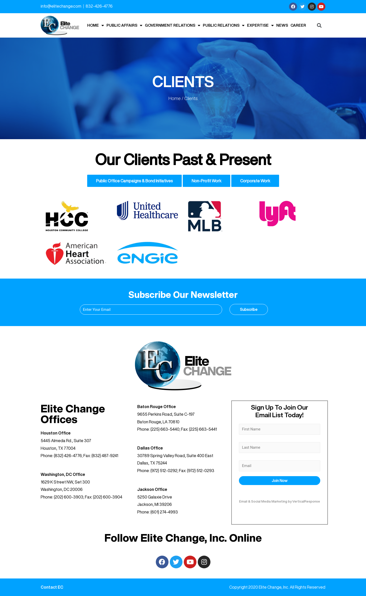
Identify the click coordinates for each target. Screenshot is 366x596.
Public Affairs (124, 25)
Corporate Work (255, 181)
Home (95, 25)
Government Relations (172, 25)
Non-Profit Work (206, 181)
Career (298, 25)
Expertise (260, 25)
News (282, 25)
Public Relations (224, 25)
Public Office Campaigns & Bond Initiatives (134, 181)
